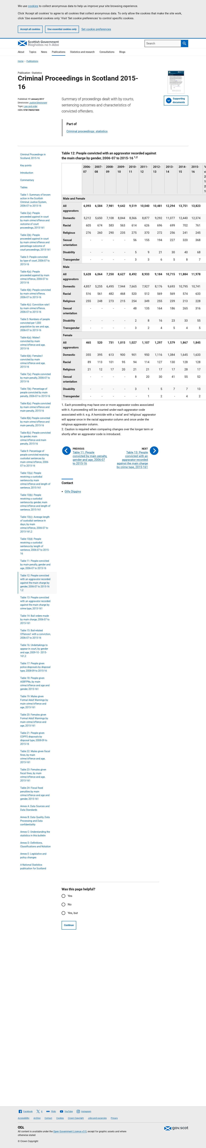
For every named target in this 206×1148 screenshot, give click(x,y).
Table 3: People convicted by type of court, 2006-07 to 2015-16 (35, 261)
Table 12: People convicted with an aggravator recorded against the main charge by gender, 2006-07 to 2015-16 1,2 (35, 583)
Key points (25, 165)
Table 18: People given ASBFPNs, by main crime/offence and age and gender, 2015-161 (34, 683)
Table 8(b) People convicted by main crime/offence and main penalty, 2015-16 (35, 422)
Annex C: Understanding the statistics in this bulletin (35, 833)
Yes (70, 896)
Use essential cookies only (62, 29)
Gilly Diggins (73, 491)
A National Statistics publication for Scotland (33, 866)
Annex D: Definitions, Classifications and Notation (35, 844)
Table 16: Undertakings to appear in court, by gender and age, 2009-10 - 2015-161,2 (34, 651)
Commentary (27, 180)
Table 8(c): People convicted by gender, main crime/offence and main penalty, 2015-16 (35, 438)
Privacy (114, 1118)
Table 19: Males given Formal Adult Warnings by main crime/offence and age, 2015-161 (34, 702)
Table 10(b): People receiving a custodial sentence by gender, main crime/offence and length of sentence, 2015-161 (35, 502)
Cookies (60, 1118)
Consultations (107, 51)
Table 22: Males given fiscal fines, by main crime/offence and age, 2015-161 (35, 757)
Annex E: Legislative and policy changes (33, 855)
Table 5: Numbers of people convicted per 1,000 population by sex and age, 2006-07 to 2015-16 (35, 325)
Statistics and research (82, 51)
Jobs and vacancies (97, 1118)
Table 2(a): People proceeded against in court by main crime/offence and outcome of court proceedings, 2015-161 (34, 220)
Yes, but (73, 913)
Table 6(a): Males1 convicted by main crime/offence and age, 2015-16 (32, 343)
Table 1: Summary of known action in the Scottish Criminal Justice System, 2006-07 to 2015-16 (35, 200)
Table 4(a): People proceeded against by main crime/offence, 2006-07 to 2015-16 (34, 277)
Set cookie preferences (96, 29)
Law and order (30, 106)
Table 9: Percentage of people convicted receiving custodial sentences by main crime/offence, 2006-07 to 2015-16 (34, 458)
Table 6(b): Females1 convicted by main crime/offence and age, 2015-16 (32, 361)
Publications (58, 51)
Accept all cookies (30, 29)
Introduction (26, 172)
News (44, 51)
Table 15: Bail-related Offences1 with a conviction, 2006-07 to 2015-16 (35, 634)
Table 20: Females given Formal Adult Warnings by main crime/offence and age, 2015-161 (34, 720)
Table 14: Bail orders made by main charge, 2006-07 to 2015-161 (34, 619)
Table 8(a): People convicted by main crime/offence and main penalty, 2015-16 (35, 407)
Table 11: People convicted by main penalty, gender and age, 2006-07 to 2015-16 (35, 564)
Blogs (122, 51)
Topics (32, 51)
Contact (48, 1118)
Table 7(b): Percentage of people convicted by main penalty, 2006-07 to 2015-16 (35, 392)
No (70, 904)
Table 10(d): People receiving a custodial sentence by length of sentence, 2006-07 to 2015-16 (34, 546)
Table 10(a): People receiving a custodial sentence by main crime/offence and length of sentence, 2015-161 (35, 480)
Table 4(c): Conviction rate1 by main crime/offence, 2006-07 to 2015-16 (35, 308)
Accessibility (23, 1118)
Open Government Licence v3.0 (70, 1131)
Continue (69, 925)
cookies (33, 6)
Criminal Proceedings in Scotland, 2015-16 (33, 156)
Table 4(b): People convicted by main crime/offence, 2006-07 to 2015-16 (35, 293)
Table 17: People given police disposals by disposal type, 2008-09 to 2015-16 (35, 667)
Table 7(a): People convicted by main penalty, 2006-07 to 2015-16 (35, 378)
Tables (23, 187)
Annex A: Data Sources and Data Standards (34, 808)
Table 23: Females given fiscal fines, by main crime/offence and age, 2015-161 (33, 775)
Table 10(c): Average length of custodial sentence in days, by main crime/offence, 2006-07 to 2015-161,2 (35, 524)
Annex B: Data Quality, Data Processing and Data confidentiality (35, 821)
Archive (36, 1118)
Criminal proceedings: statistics (87, 131)
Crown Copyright (76, 1118)
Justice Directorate (38, 102)
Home (20, 61)
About (21, 51)
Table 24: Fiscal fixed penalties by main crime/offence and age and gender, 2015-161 (34, 793)
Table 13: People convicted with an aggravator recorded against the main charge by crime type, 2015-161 (35, 603)
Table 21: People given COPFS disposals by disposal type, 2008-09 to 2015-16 (33, 738)
